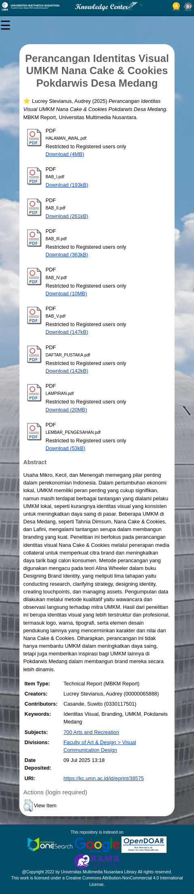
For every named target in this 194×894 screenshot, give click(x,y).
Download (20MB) (66, 410)
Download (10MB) (66, 293)
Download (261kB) (66, 216)
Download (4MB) (64, 154)
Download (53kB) (65, 448)
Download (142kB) (66, 371)
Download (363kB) (66, 255)
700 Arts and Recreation (91, 732)
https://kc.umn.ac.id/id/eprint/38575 (104, 778)
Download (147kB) (66, 332)
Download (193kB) (66, 185)
